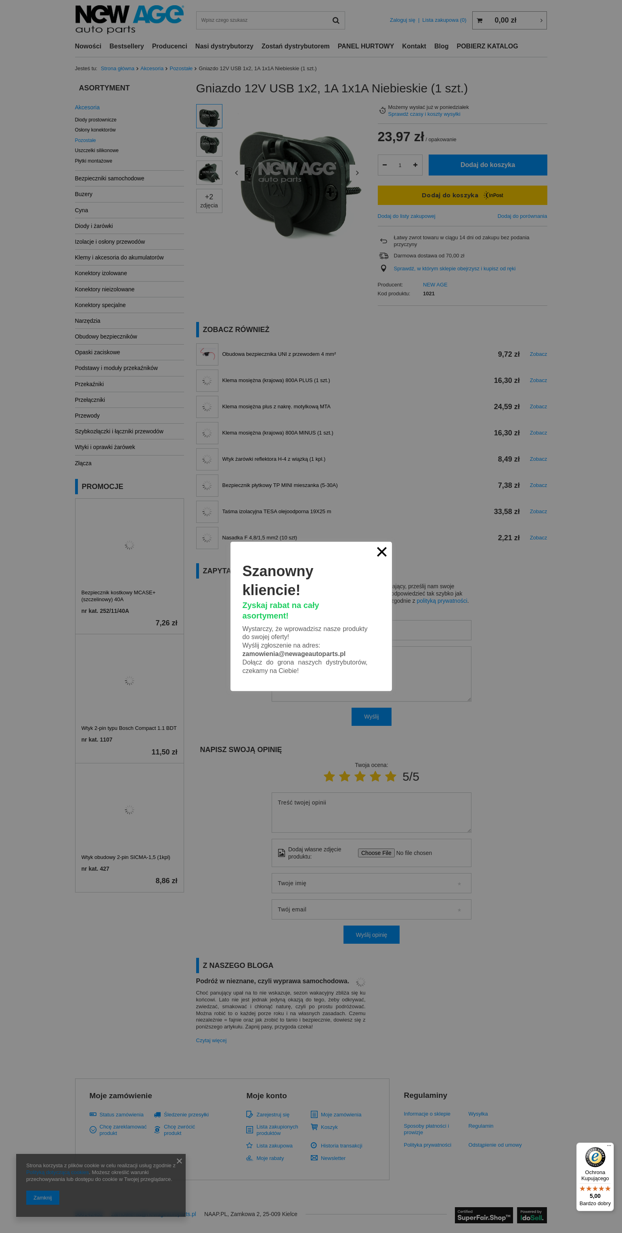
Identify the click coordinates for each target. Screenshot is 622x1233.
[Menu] (609, 1147)
